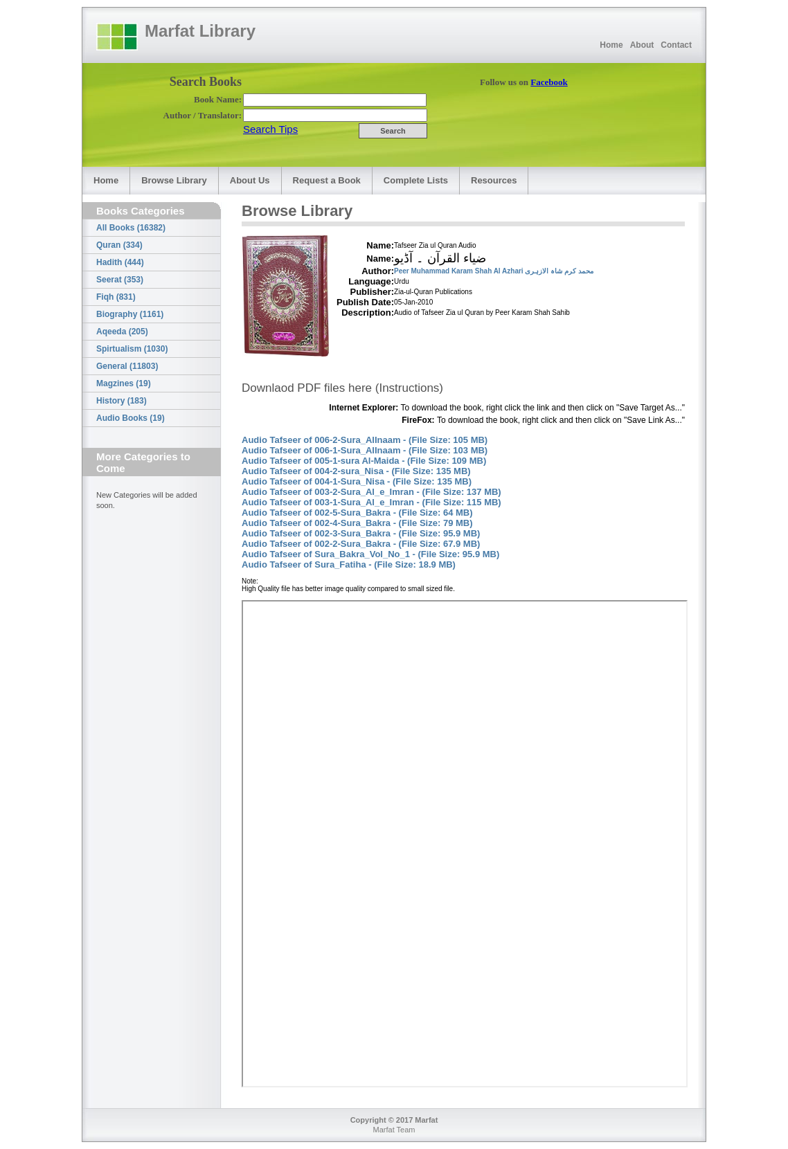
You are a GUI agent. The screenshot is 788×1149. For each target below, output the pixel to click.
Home (611, 45)
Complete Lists (416, 180)
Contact (676, 45)
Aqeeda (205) (122, 331)
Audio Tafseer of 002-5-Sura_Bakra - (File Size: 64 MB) (357, 512)
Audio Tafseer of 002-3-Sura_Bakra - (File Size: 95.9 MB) (361, 533)
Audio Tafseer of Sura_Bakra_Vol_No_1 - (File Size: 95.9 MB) (370, 554)
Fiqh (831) (116, 297)
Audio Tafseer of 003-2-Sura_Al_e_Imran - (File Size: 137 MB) (371, 492)
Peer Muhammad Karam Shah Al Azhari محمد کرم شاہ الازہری (493, 271)
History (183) (121, 401)
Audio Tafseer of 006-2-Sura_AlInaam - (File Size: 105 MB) (364, 440)
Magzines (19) (123, 383)
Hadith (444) (120, 262)
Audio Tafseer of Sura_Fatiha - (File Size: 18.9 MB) (349, 564)
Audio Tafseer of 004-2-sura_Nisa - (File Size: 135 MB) (356, 471)
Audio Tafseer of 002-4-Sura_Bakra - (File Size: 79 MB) (357, 523)
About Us (250, 180)
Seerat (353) (119, 279)
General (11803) (127, 366)
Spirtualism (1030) (132, 349)
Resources (494, 180)
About (642, 45)
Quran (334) (119, 245)
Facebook (548, 82)
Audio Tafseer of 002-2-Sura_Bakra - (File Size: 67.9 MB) (361, 544)
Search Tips (270, 129)
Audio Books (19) (130, 418)
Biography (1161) (129, 314)
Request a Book (327, 180)
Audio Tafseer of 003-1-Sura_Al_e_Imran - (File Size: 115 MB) (371, 502)
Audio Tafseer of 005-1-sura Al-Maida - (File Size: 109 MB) (364, 460)
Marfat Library (200, 30)
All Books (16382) (130, 228)
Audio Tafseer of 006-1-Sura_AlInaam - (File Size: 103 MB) (364, 450)
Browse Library (174, 180)
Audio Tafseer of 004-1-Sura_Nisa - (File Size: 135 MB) (357, 481)
